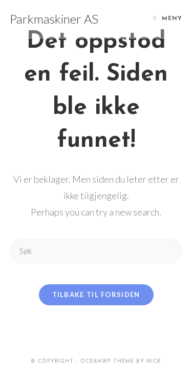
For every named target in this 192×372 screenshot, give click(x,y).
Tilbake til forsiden (96, 294)
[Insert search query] (96, 251)
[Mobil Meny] (168, 19)
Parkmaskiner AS (54, 18)
